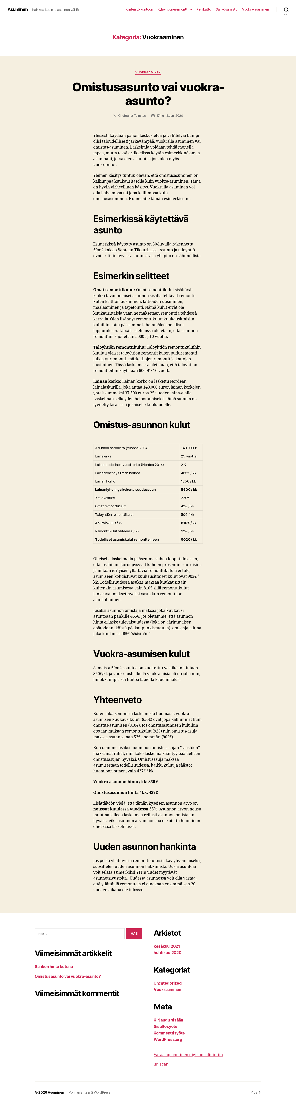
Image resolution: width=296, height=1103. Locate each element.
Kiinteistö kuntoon (139, 9)
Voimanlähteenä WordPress (89, 1092)
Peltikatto (204, 9)
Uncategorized (168, 983)
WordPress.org (168, 1039)
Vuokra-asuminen (255, 9)
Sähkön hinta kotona (54, 966)
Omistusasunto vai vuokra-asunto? (148, 94)
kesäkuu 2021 (167, 946)
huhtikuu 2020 (167, 952)
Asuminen (18, 9)
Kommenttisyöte (169, 1033)
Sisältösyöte (165, 1026)
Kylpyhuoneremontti (173, 9)
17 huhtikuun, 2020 (169, 115)
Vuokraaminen (148, 72)
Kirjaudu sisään (168, 1020)
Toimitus (140, 115)
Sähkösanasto (226, 9)
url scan (161, 1064)
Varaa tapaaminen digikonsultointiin (188, 1054)
